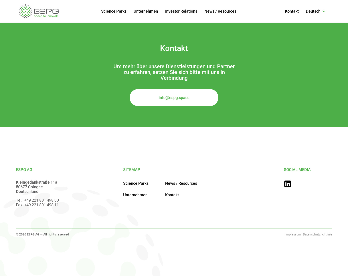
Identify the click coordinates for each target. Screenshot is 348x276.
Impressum (293, 234)
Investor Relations (181, 11)
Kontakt (292, 11)
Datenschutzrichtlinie (317, 234)
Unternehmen (146, 11)
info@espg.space (174, 97)
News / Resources (220, 11)
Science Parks (114, 11)
